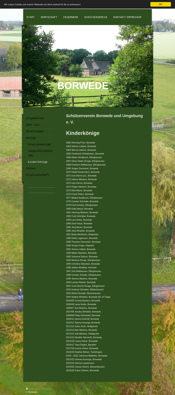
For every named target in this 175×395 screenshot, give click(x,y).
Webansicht (143, 392)
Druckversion (34, 388)
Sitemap (48, 388)
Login (146, 388)
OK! (160, 4)
